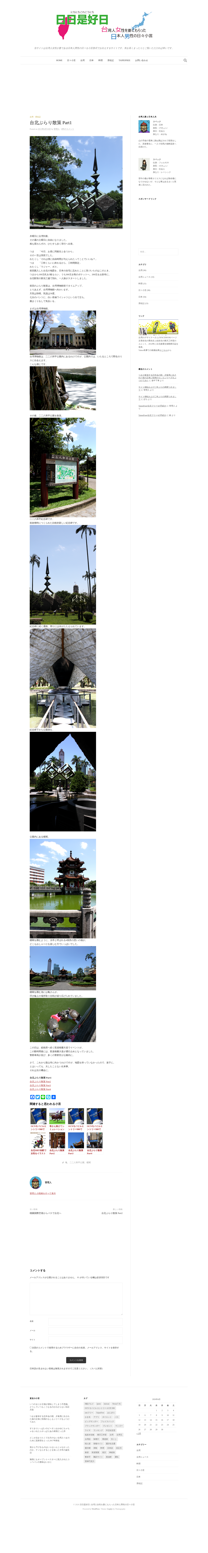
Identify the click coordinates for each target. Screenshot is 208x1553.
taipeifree (124, 60)
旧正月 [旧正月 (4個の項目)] (119, 1448)
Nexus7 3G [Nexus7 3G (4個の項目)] (116, 1404)
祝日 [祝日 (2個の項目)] (104, 1453)
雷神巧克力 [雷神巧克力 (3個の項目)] (89, 1461)
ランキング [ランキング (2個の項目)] (98, 1430)
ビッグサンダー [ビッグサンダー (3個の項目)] (91, 1422)
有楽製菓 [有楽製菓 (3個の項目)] (95, 1453)
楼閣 (88, 1162)
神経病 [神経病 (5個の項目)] (112, 1453)
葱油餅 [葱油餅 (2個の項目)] (109, 1457)
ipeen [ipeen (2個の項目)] (99, 1404)
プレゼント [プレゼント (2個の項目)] (107, 1426)
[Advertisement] (104, 86)
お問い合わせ (141, 60)
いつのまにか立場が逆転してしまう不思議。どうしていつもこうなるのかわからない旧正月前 (50, 1407)
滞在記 (110, 60)
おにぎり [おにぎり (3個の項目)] (111, 1413)
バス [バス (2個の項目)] (116, 1417)
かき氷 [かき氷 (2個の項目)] (87, 1417)
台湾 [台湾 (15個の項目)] (111, 1435)
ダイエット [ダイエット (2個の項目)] (107, 1417)
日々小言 (71, 60)
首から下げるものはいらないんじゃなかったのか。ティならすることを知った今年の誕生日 (50, 1450)
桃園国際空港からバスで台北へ (45, 1213)
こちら (164, 350)
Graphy (109, 1509)
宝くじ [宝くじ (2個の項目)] (114, 1439)
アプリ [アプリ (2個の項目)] (96, 1417)
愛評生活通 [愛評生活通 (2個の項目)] (110, 1444)
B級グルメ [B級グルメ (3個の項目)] (89, 1404)
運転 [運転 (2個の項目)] (116, 1457)
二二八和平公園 (77, 1162)
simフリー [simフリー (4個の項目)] (89, 1413)
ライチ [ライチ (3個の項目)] (87, 1430)
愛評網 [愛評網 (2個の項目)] (87, 1448)
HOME (59, 60)
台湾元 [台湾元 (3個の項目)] (119, 1435)
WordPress (96, 1509)
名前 (31, 1321)
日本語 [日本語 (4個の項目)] (110, 1448)
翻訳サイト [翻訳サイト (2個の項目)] (98, 1457)
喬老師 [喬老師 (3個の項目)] (105, 1439)
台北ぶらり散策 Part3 (40, 1085)
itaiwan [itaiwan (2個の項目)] (106, 1404)
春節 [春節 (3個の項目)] (87, 1453)
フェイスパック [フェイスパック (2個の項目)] (107, 1422)
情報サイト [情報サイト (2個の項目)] (98, 1444)
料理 (100, 60)
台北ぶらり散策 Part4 (40, 1089)
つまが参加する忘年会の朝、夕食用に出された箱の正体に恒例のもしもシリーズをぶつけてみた (157, 378)
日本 (91, 60)
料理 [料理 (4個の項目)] (102, 1448)
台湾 (82, 60)
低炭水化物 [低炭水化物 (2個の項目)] (89, 1435)
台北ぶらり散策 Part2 (40, 1081)
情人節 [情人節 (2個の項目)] (87, 1444)
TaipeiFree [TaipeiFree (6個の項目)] (100, 1413)
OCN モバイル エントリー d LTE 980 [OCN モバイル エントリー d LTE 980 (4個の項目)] (100, 1408)
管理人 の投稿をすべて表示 (43, 1193)
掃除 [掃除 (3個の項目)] (95, 1448)
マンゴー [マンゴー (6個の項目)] (119, 1426)
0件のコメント (67, 129)
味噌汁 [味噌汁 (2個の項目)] (96, 1439)
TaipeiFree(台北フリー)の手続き (152, 406)
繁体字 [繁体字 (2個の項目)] (87, 1457)
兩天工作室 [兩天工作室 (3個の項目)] (102, 1435)
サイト (32, 1340)
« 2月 (138, 1434)
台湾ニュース (144, 277)
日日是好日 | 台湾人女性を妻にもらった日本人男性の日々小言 (107, 1505)
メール (32, 1331)
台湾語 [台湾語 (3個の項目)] (87, 1439)
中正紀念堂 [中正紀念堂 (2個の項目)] (110, 1430)
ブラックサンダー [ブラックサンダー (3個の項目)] (92, 1426)
